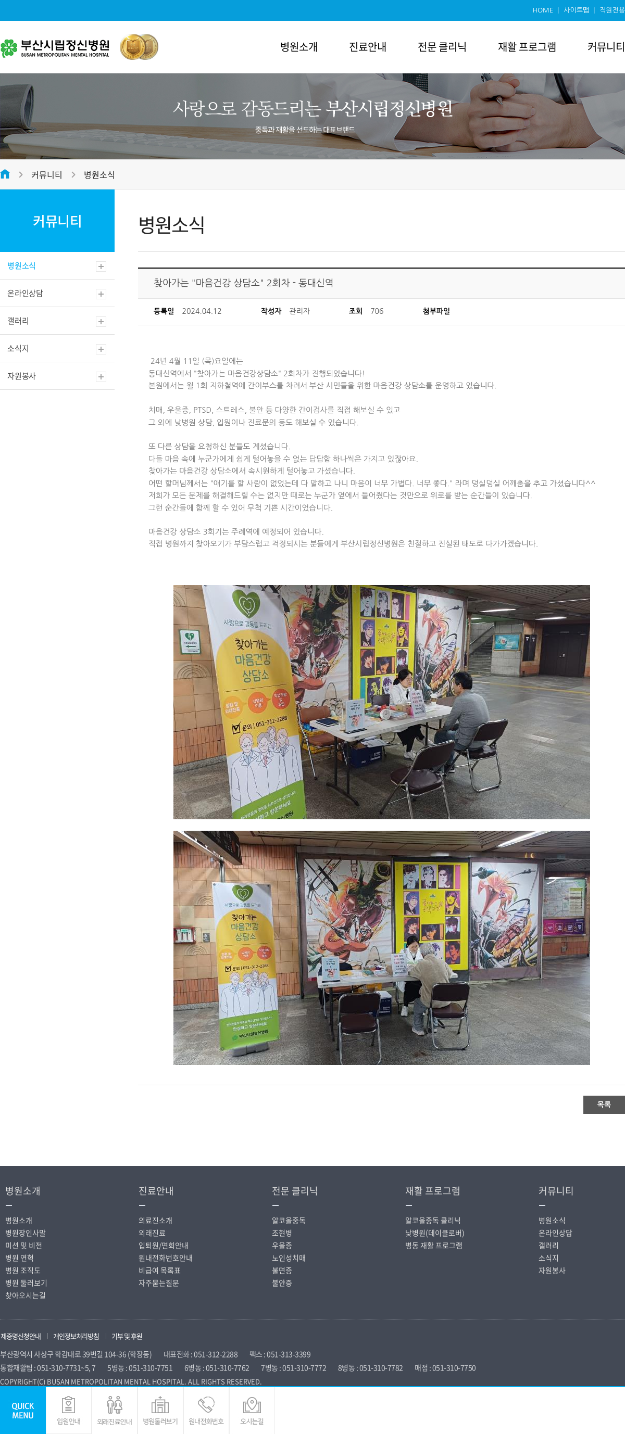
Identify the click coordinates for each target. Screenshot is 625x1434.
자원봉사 (21, 376)
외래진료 (152, 1232)
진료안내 (367, 46)
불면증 (282, 1270)
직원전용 (612, 10)
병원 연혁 (19, 1257)
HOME (542, 10)
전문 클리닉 (442, 46)
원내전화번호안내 (166, 1257)
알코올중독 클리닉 (433, 1220)
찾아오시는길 (25, 1295)
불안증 (282, 1282)
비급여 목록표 (160, 1270)
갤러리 (18, 320)
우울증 (282, 1245)
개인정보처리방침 (76, 1336)
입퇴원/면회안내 (164, 1245)
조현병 (282, 1232)
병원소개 (299, 46)
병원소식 (99, 174)
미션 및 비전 (23, 1245)
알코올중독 (289, 1220)
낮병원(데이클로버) (435, 1232)
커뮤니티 (606, 46)
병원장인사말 (25, 1232)
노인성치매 (289, 1257)
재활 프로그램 (527, 46)
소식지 (18, 348)
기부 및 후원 (126, 1336)
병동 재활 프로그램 (434, 1245)
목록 (604, 1104)
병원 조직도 (23, 1270)
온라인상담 (25, 293)
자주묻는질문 (159, 1282)
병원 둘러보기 (26, 1282)
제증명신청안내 (21, 1336)
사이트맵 (576, 10)
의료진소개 (155, 1220)
